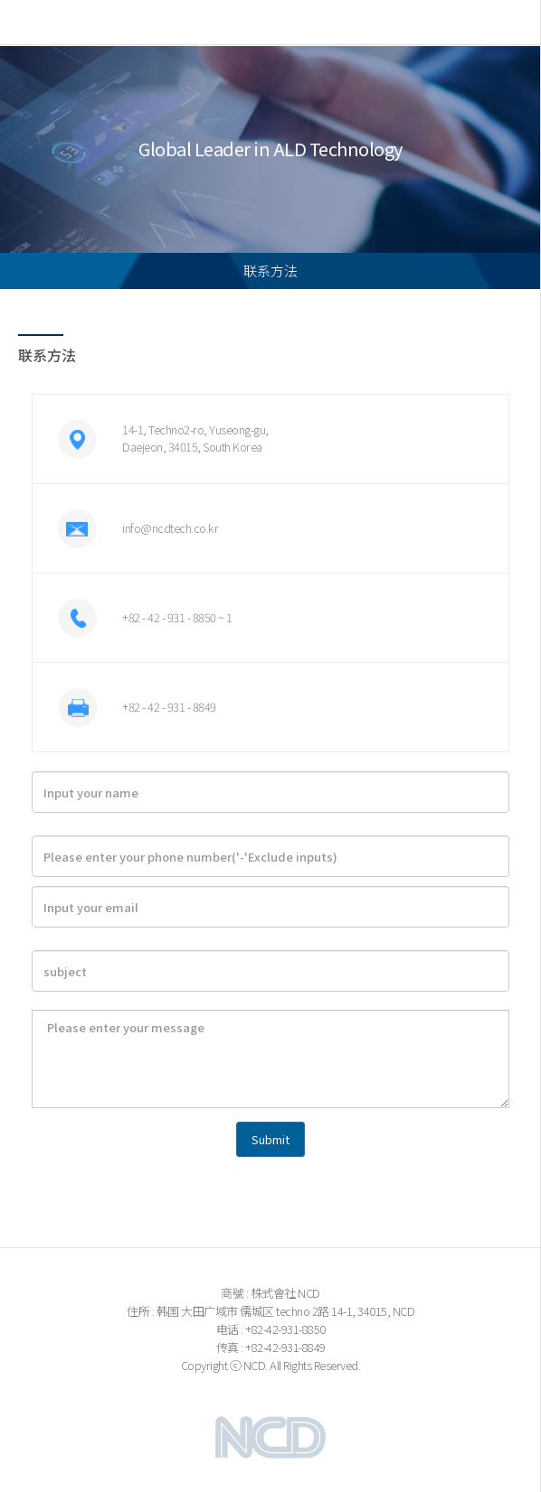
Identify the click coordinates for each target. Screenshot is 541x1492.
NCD (73, 22)
